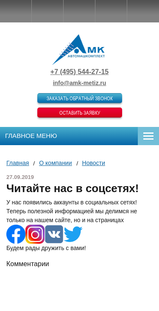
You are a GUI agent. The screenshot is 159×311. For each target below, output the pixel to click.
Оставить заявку (79, 112)
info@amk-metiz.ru (79, 83)
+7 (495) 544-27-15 (79, 71)
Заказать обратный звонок (80, 98)
